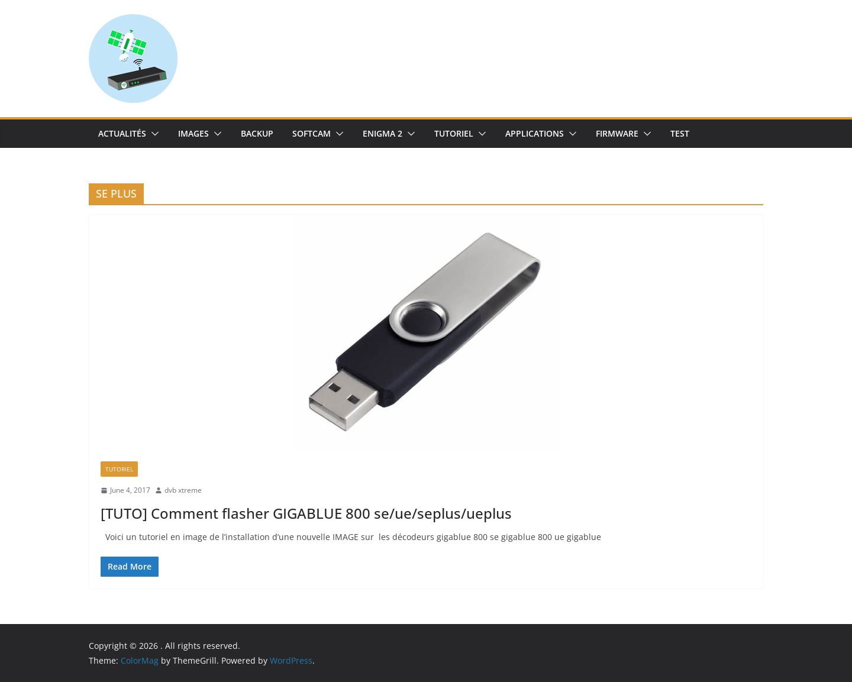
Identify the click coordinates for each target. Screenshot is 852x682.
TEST (679, 133)
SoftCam (311, 133)
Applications (534, 133)
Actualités (122, 133)
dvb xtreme (183, 490)
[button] (152, 133)
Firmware (617, 133)
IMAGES (193, 133)
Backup (257, 133)
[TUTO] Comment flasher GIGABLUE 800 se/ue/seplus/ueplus (306, 513)
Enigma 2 (382, 133)
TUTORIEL (453, 133)
